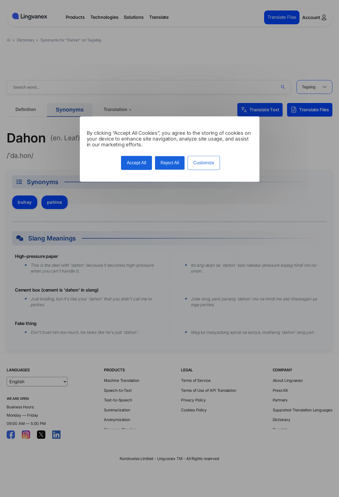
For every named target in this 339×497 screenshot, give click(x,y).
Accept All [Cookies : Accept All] (136, 162)
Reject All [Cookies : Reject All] (170, 162)
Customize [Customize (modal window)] (203, 162)
